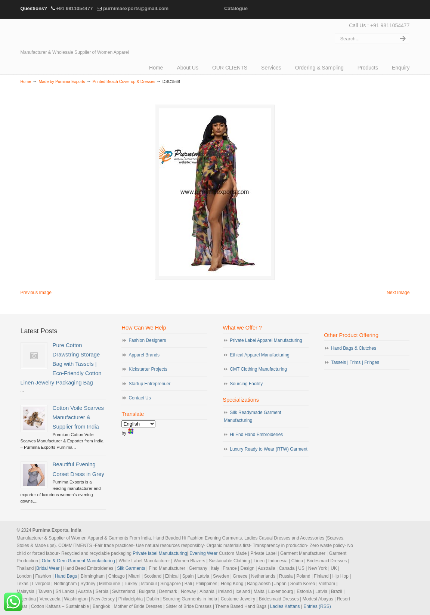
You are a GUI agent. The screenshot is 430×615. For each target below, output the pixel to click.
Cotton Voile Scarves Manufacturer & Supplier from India (78, 417)
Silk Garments (131, 568)
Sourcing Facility (246, 383)
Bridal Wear (47, 568)
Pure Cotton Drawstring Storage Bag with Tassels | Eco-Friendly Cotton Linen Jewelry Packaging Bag (61, 364)
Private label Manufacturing (160, 553)
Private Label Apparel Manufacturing (266, 340)
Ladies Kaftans (285, 606)
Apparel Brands (144, 355)
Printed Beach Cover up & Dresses (124, 81)
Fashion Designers (147, 340)
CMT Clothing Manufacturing (258, 369)
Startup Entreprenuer (149, 383)
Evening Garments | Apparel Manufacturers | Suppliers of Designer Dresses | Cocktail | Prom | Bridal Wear (86, 34)
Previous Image (36, 292)
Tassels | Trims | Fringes (355, 362)
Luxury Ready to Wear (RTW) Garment (268, 449)
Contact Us (140, 398)
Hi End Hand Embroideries (256, 434)
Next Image (398, 292)
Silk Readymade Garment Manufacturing (252, 416)
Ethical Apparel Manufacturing (259, 355)
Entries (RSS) (317, 606)
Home (26, 81)
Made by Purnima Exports (61, 81)
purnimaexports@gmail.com (135, 8)
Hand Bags (66, 576)
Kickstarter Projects (148, 369)
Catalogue (236, 8)
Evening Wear (203, 553)
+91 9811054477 (74, 8)
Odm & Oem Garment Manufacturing (78, 560)
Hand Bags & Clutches (353, 348)
